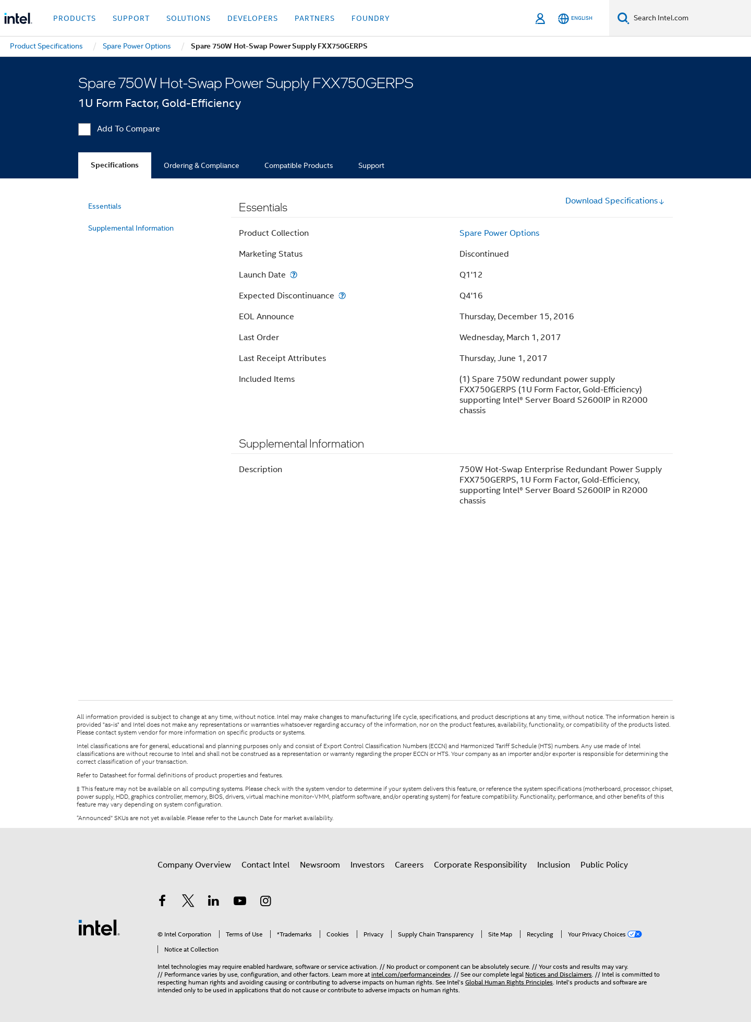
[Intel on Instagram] (265, 902)
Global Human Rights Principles (509, 982)
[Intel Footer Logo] (99, 927)
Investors (367, 865)
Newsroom (320, 865)
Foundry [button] (371, 18)
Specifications (115, 165)
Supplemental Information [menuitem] (131, 228)
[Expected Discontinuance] (342, 295)
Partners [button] (315, 18)
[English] (575, 19)
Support (371, 165)
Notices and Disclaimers (558, 974)
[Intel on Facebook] (162, 902)
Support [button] (131, 18)
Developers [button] (252, 18)
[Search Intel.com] (690, 18)
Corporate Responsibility (480, 865)
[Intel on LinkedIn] (214, 902)
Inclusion (553, 865)
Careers (409, 865)
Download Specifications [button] (615, 201)
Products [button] (74, 18)
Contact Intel (265, 865)
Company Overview (194, 865)
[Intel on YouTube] (240, 902)
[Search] (623, 18)
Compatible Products (298, 165)
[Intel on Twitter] (188, 902)
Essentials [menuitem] (105, 206)
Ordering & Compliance (201, 165)
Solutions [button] (188, 18)
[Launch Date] (293, 274)
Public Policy (604, 865)
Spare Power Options (499, 233)
